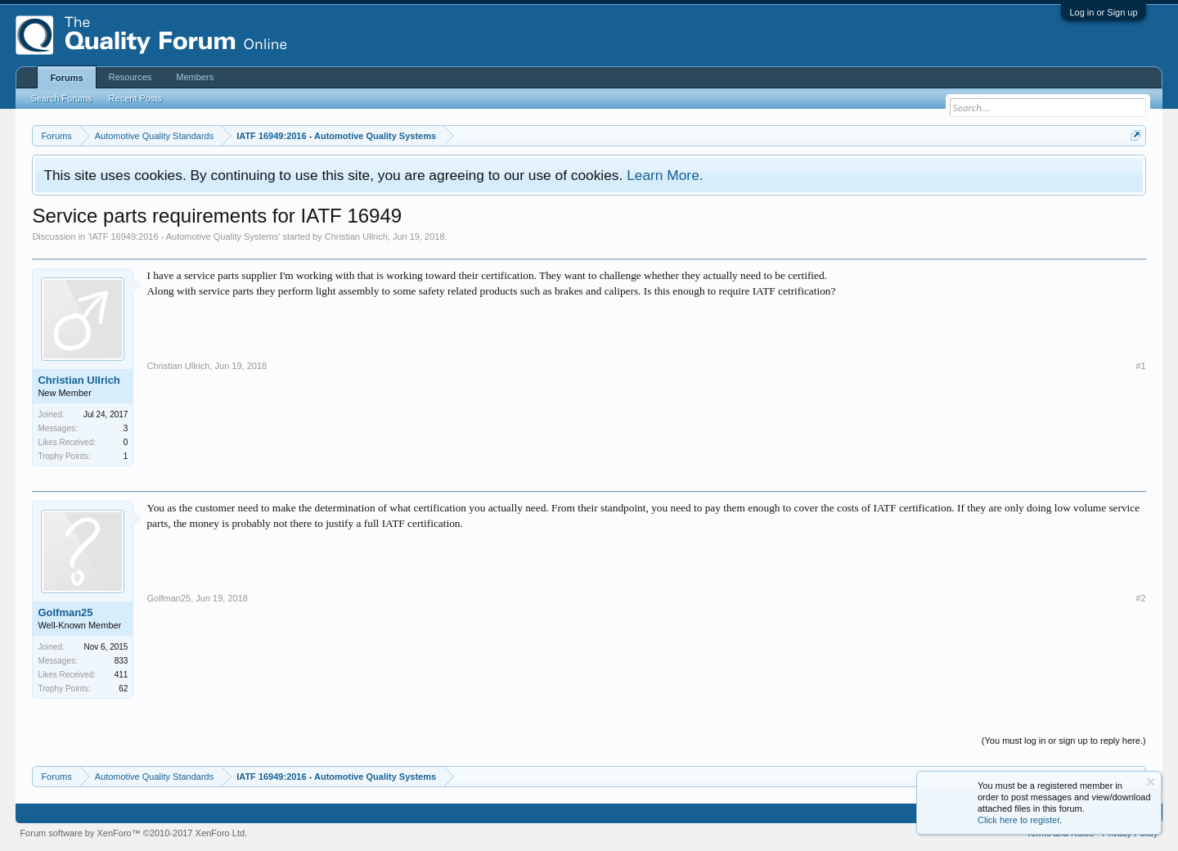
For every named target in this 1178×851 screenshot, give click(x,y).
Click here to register (1018, 820)
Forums (66, 78)
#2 (1140, 598)
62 (123, 688)
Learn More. (665, 175)
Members (195, 77)
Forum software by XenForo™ (133, 833)
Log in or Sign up (1103, 12)
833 (121, 660)
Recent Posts (135, 98)
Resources (130, 77)
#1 (1140, 366)
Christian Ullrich (356, 236)
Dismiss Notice (1150, 782)
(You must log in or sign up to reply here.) (1064, 740)
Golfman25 (65, 612)
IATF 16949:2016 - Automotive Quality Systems (183, 236)
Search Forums (61, 98)
